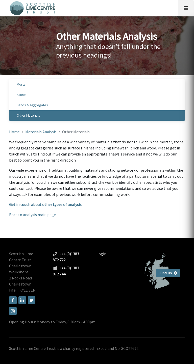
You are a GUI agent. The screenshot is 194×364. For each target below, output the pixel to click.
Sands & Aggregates (32, 105)
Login (101, 253)
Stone (21, 94)
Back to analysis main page (32, 214)
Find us (160, 271)
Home (14, 131)
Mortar (22, 84)
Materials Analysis (41, 131)
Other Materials (28, 115)
